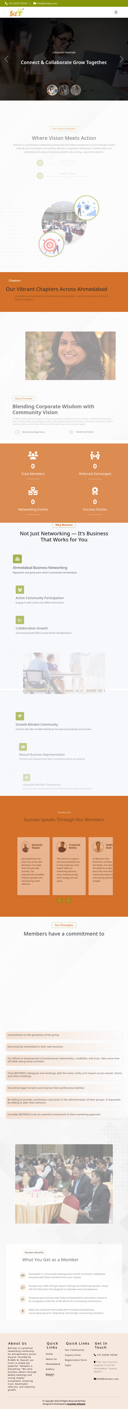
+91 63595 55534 (106, 1354)
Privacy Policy (50, 1375)
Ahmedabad (53, 1363)
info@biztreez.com (45, 3)
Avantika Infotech (76, 1404)
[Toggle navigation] (116, 12)
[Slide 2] (64, 90)
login (68, 1365)
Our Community (74, 1349)
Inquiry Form (73, 1355)
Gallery (50, 1369)
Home (49, 1353)
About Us (51, 1358)
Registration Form (76, 1359)
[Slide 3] (75, 90)
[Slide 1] (52, 90)
